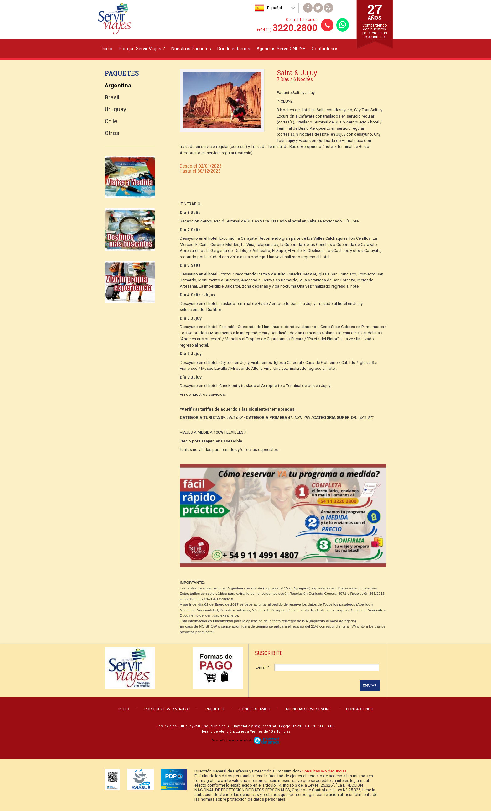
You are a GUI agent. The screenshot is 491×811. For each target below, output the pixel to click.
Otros (112, 133)
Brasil (112, 97)
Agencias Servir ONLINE (280, 48)
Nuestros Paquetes (191, 48)
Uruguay (115, 109)
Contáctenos (325, 48)
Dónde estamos (233, 48)
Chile (111, 121)
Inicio (106, 48)
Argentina (118, 85)
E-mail (262, 667)
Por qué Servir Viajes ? (142, 48)
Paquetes (214, 709)
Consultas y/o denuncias (324, 771)
